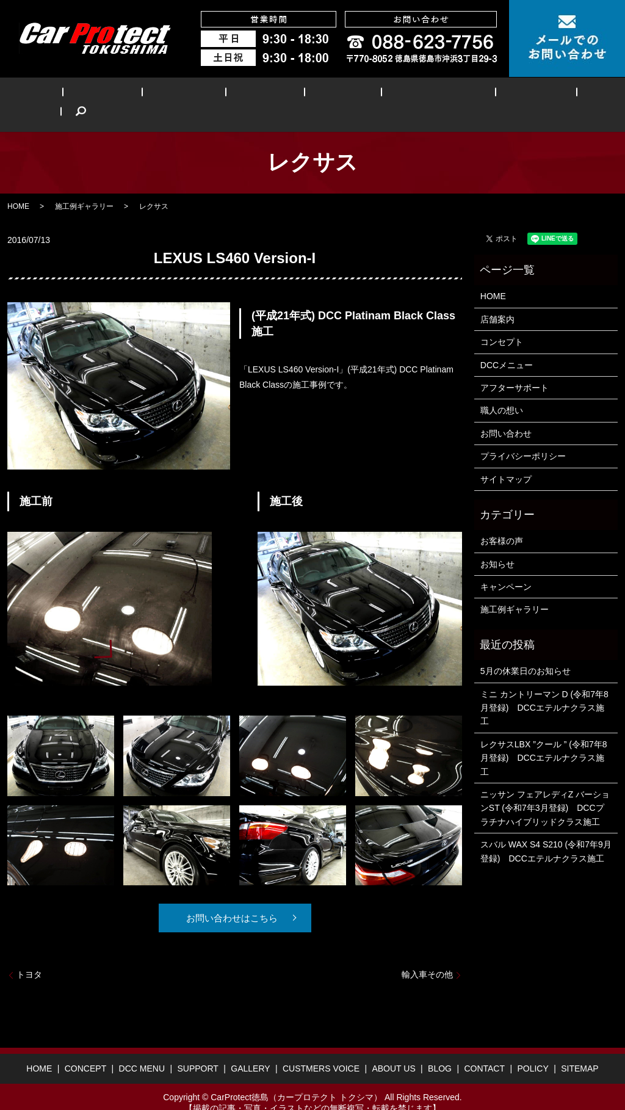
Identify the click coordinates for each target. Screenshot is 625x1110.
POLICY (532, 1049)
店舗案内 (497, 300)
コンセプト (501, 323)
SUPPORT (244, 95)
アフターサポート (514, 369)
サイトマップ (506, 460)
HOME (52, 95)
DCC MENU (176, 95)
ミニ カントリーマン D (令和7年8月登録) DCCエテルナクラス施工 (544, 689)
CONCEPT (108, 95)
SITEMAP (579, 1049)
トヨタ (29, 955)
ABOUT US (476, 95)
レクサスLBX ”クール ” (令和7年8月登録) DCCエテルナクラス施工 (543, 739)
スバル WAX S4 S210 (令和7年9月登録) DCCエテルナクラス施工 (546, 832)
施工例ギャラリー (84, 187)
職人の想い (501, 392)
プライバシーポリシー (523, 437)
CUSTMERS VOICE (391, 95)
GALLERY (308, 95)
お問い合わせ (506, 414)
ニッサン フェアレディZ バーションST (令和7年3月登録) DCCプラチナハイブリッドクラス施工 (545, 789)
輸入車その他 (427, 955)
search (577, 95)
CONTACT (484, 1049)
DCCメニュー (506, 346)
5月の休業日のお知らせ (525, 652)
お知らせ (497, 545)
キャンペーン (506, 568)
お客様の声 (501, 523)
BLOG (534, 95)
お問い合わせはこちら (230, 899)
